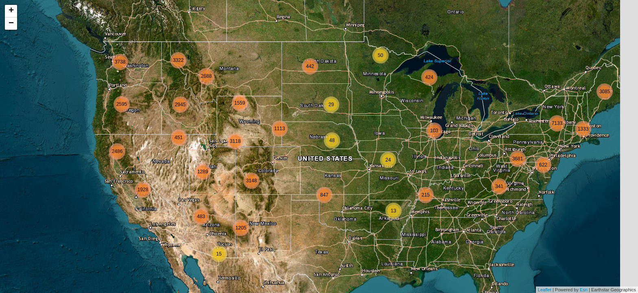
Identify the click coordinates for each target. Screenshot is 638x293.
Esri (584, 289)
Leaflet (544, 289)
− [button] (11, 23)
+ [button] (11, 11)
